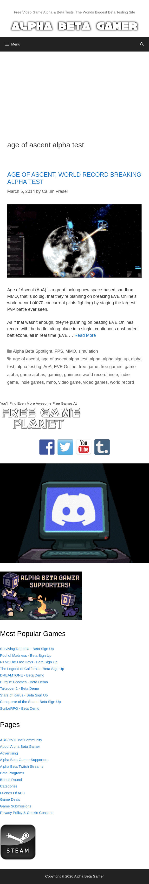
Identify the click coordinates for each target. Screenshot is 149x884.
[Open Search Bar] (142, 44)
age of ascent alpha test (64, 359)
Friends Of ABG (12, 793)
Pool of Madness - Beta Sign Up (25, 655)
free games (111, 366)
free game (88, 366)
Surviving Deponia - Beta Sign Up (27, 649)
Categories (9, 786)
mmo (51, 382)
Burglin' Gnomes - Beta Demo (24, 682)
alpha (95, 359)
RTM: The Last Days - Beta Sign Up (29, 662)
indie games (32, 382)
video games (95, 382)
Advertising (9, 753)
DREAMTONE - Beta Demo (22, 675)
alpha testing (29, 366)
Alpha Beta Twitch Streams (21, 766)
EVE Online (65, 366)
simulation (88, 351)
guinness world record (85, 374)
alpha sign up (116, 359)
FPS (59, 351)
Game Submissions (15, 806)
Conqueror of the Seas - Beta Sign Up (30, 702)
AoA (47, 366)
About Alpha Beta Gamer (20, 746)
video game (69, 382)
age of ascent (26, 359)
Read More (85, 335)
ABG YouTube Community (21, 740)
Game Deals (10, 799)
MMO (70, 351)
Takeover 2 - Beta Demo (19, 688)
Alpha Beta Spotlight (32, 351)
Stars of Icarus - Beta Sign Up (24, 695)
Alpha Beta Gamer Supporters (24, 760)
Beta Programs (12, 773)
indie (113, 374)
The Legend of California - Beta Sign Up (32, 669)
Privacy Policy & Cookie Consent (26, 813)
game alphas (32, 374)
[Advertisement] (74, 92)
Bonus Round (11, 780)
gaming (54, 374)
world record (122, 382)
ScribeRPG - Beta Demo (19, 708)
